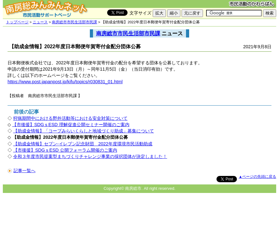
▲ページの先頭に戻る (257, 176)
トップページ (17, 22)
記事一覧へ (22, 170)
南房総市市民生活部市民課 (74, 22)
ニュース (40, 22)
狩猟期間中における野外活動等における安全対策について (70, 118)
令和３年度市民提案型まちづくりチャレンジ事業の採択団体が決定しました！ (90, 156)
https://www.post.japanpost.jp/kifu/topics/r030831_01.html (65, 81)
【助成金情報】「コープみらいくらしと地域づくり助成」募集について (83, 130)
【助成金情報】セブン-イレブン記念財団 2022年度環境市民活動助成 (82, 143)
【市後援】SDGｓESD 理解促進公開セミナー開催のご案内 (70, 124)
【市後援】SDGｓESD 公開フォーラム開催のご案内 (65, 150)
